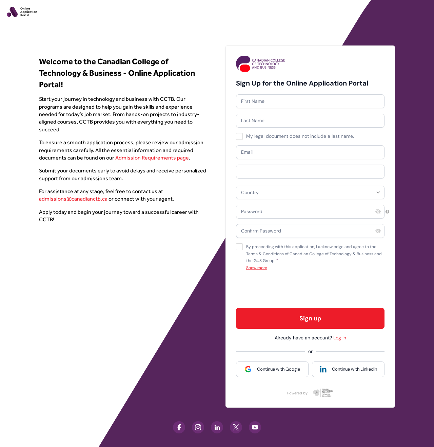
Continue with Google (278, 369)
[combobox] (310, 192)
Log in (339, 338)
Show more (256, 268)
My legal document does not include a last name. (300, 136)
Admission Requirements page (152, 157)
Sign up (310, 318)
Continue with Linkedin (354, 369)
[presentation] (287, 289)
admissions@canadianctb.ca (73, 198)
